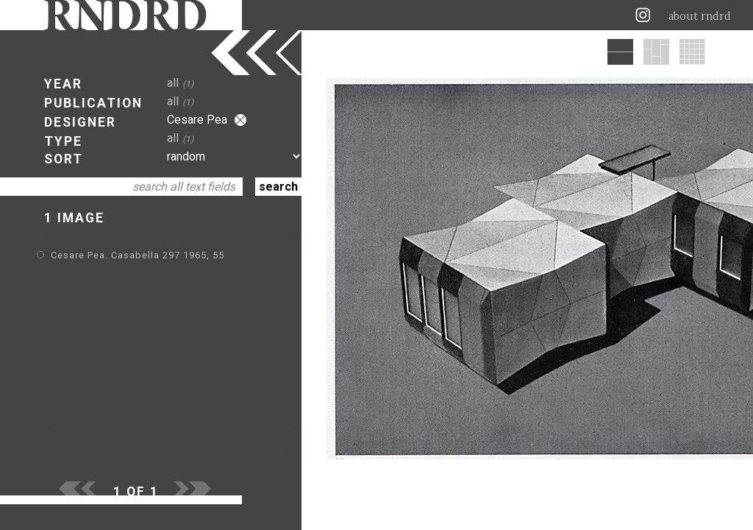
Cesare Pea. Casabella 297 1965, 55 (137, 255)
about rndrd (699, 16)
